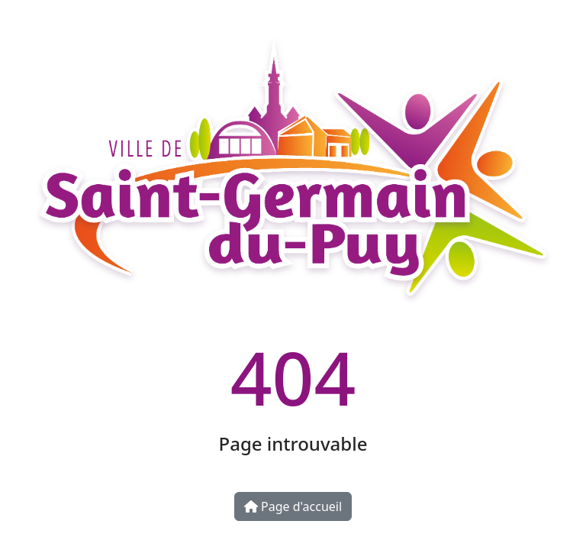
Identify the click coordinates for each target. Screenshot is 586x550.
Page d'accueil (293, 506)
